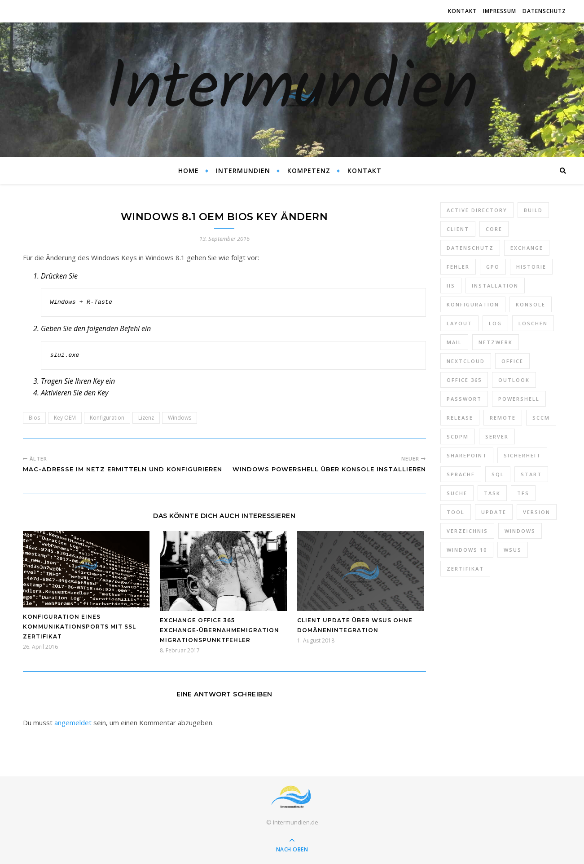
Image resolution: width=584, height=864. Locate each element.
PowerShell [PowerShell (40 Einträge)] (519, 398)
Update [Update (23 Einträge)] (493, 512)
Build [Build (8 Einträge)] (533, 210)
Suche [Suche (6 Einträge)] (457, 493)
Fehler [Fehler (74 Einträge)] (458, 266)
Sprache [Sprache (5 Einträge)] (461, 474)
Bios (34, 417)
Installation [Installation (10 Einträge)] (495, 285)
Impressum (499, 11)
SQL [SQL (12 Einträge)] (498, 474)
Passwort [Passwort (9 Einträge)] (464, 398)
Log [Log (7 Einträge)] (495, 323)
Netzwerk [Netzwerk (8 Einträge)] (496, 342)
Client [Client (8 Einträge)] (458, 229)
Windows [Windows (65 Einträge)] (520, 530)
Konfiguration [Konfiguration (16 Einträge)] (473, 304)
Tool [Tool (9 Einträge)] (456, 512)
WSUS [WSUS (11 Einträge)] (513, 549)
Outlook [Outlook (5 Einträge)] (514, 380)
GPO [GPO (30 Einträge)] (493, 266)
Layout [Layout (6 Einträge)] (459, 323)
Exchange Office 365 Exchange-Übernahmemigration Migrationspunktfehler (219, 630)
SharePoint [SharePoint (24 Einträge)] (467, 455)
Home (188, 170)
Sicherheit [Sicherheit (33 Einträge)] (522, 455)
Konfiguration (107, 417)
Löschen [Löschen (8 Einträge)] (533, 323)
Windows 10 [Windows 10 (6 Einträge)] (467, 549)
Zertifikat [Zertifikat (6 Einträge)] (465, 568)
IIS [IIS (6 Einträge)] (451, 285)
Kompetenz (308, 170)
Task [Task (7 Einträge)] (492, 493)
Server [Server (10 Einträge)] (497, 436)
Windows (179, 417)
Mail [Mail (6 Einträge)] (454, 342)
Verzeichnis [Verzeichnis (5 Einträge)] (467, 530)
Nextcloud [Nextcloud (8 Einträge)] (466, 361)
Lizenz (146, 417)
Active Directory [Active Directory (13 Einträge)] (477, 210)
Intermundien (292, 90)
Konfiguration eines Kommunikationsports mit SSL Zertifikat (79, 626)
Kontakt (462, 11)
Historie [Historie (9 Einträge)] (531, 266)
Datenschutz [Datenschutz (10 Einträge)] (470, 247)
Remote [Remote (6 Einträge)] (503, 417)
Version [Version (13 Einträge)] (536, 512)
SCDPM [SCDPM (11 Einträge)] (458, 436)
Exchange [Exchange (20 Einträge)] (526, 247)
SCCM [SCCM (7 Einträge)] (541, 417)
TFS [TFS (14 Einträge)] (523, 493)
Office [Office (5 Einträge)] (512, 361)
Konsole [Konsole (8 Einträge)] (530, 304)
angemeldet (73, 722)
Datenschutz (544, 11)
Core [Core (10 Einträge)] (494, 229)
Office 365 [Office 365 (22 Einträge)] (464, 380)
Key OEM (65, 417)
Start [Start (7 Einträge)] (531, 474)
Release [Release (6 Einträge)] (460, 417)
